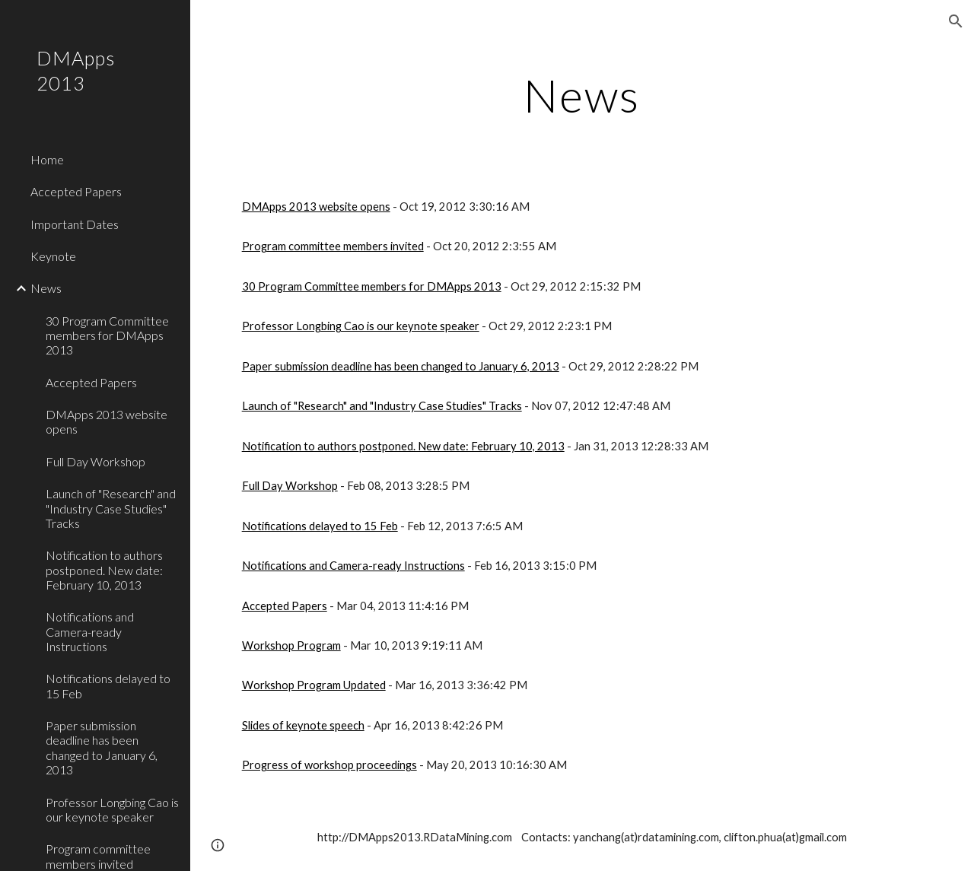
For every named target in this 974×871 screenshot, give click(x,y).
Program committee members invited (333, 246)
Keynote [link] (53, 256)
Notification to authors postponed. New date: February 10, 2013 (403, 446)
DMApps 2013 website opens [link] (106, 421)
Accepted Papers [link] (76, 191)
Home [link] (47, 159)
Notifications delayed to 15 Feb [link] (108, 685)
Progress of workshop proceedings (329, 764)
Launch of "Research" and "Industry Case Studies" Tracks (382, 405)
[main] (582, 95)
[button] (955, 21)
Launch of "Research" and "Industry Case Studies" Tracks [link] (111, 508)
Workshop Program (291, 645)
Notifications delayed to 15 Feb (320, 526)
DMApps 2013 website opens (316, 206)
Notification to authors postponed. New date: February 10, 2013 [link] (104, 570)
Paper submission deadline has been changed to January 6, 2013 (400, 366)
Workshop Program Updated (314, 685)
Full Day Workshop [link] (95, 461)
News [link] (46, 288)
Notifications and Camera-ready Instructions (353, 565)
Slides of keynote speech (303, 725)
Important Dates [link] (74, 224)
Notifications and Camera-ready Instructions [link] (90, 631)
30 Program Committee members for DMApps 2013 (371, 286)
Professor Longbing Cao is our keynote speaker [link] (112, 809)
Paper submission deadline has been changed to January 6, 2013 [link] (102, 747)
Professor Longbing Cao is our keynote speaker (360, 325)
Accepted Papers (284, 605)
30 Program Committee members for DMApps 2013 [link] (107, 335)
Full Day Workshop (290, 485)
